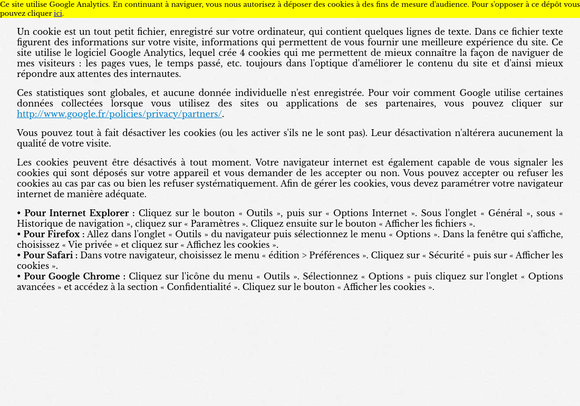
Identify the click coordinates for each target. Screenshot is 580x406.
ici (58, 13)
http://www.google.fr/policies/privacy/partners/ (119, 114)
